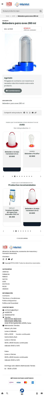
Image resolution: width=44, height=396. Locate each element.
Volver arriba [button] (22, 238)
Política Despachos (9, 300)
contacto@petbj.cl (10, 310)
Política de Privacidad (10, 303)
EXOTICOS (6, 284)
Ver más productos (22, 128)
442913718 (7, 312)
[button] (35, 113)
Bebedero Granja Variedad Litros (12, 153)
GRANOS (5, 289)
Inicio (7, 16)
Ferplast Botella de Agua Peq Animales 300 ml (12, 212)
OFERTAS (5, 271)
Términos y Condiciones (11, 298)
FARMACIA (6, 274)
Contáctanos (13, 91)
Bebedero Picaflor (32, 154)
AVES (13, 16)
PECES (4, 286)
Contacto (6, 295)
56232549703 (8, 315)
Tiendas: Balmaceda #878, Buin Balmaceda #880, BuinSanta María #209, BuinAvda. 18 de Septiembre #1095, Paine (16, 320)
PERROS (5, 276)
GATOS (4, 279)
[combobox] (22, 11)
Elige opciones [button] (11, 169)
